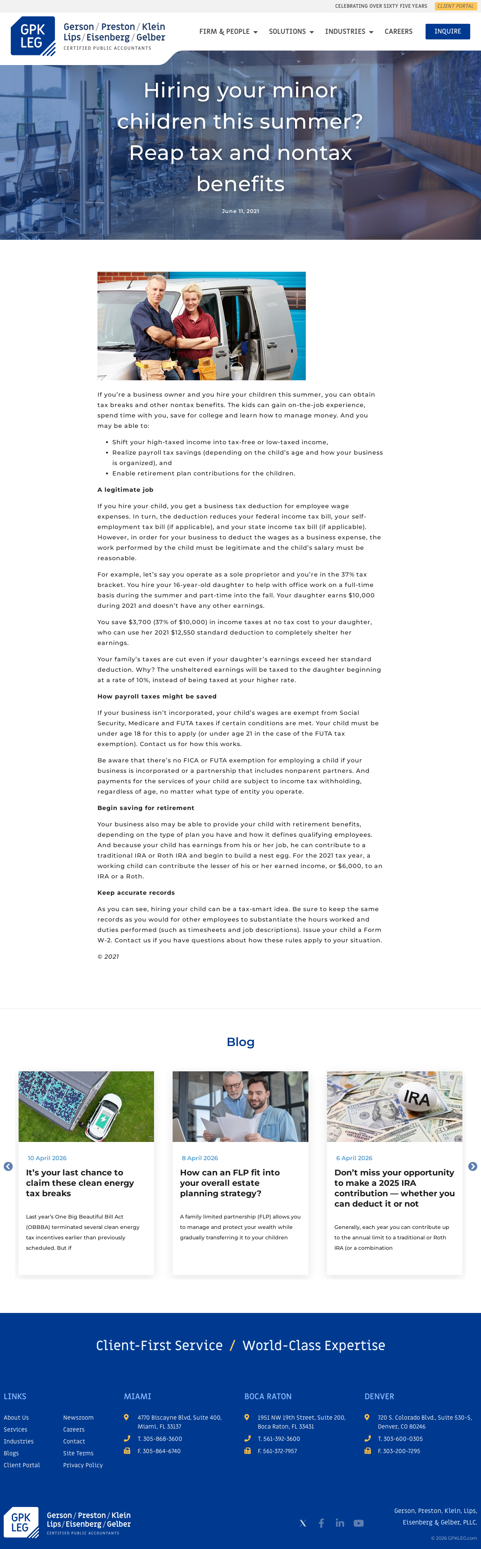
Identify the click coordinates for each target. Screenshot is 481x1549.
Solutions (291, 32)
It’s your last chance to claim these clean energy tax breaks (80, 1183)
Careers (399, 31)
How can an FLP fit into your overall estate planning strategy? (230, 1183)
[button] (8, 1166)
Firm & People (228, 32)
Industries (349, 32)
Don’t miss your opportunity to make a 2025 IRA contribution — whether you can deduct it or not (394, 1188)
